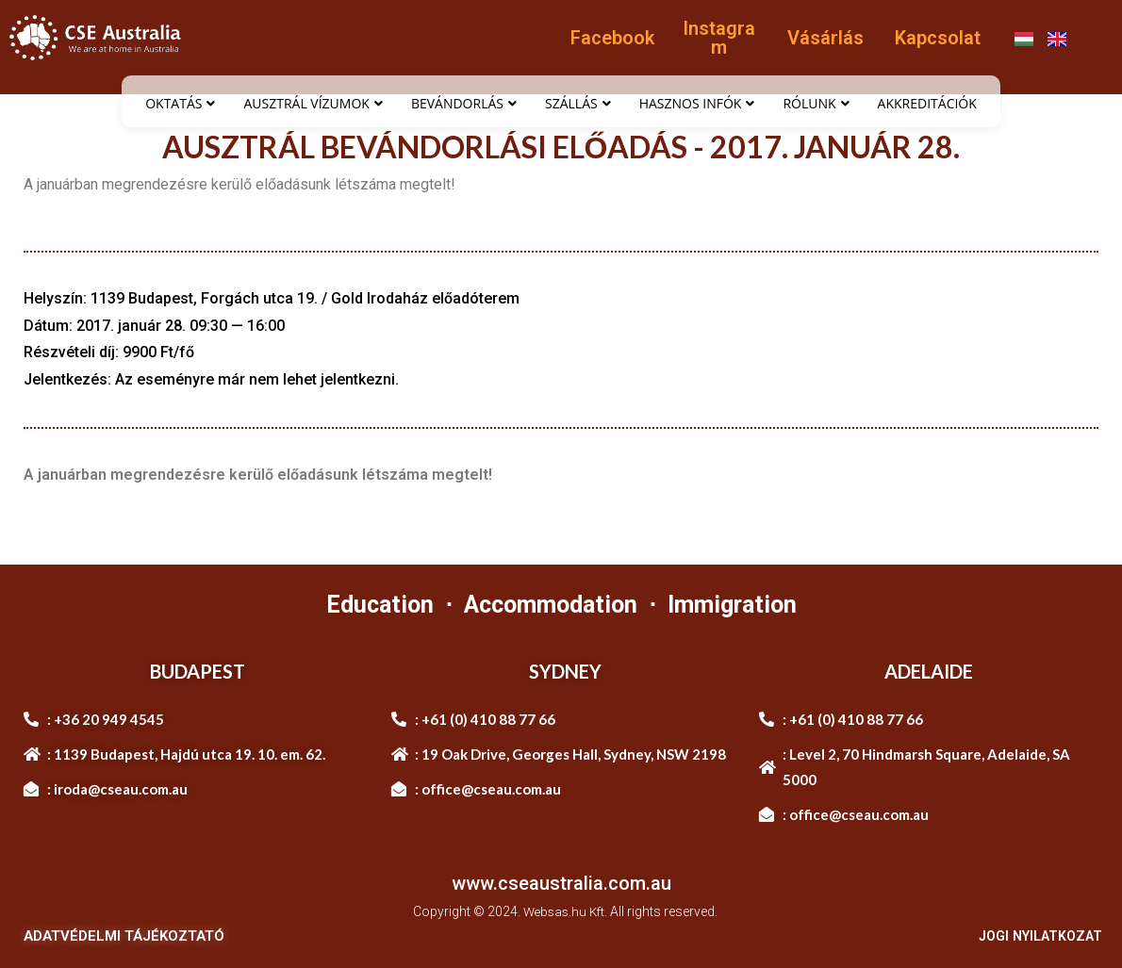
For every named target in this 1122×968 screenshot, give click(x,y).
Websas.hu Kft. (565, 911)
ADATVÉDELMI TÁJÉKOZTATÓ (124, 935)
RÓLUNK (816, 103)
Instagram (719, 37)
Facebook (612, 37)
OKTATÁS (180, 103)
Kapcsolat (938, 37)
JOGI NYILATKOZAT (1035, 935)
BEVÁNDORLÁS (464, 103)
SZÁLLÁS (578, 103)
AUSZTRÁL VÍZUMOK (312, 103)
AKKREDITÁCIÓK (927, 103)
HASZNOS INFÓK (697, 103)
